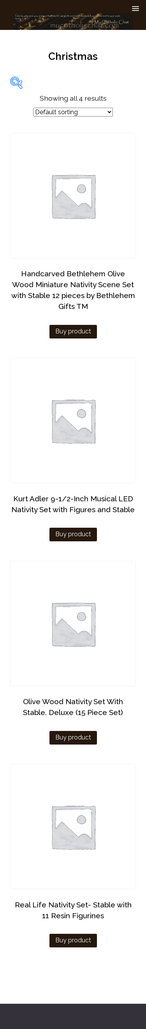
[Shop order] (73, 112)
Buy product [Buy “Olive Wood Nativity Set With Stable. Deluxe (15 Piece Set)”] (73, 737)
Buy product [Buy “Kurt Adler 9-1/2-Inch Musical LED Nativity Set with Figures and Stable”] (73, 534)
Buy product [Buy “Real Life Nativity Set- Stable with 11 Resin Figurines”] (73, 940)
